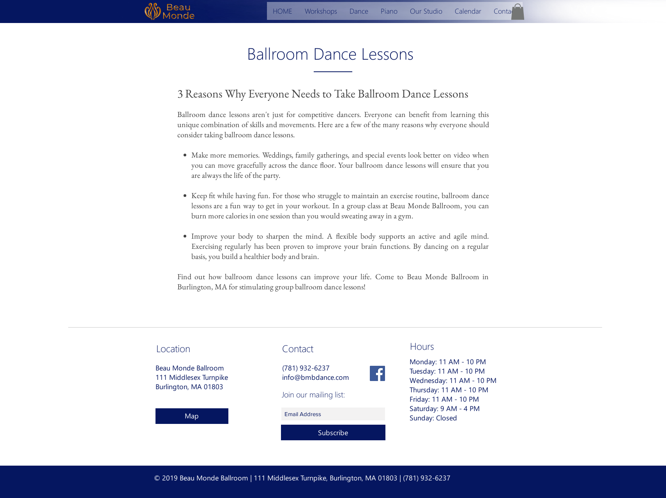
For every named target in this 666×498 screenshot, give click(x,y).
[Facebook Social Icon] (377, 373)
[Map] (191, 416)
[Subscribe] (333, 432)
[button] (518, 12)
